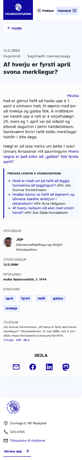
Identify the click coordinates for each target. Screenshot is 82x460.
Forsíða (17, 28)
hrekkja (11, 308)
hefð (41, 298)
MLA (26, 340)
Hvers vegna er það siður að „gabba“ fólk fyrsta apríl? (41, 156)
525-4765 (17, 432)
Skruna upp (17, 451)
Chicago (8, 340)
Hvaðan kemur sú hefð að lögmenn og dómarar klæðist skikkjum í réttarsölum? (43, 199)
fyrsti (25, 298)
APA (18, 340)
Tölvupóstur (27, 441)
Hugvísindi (11, 56)
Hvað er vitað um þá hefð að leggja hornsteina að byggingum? (40, 183)
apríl (9, 298)
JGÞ (19, 239)
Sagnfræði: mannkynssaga (48, 56)
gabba (58, 298)
